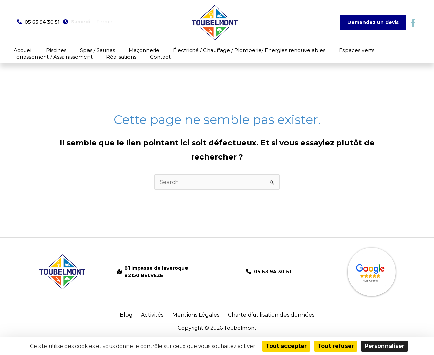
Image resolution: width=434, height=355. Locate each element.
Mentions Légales (195, 321)
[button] (38, 21)
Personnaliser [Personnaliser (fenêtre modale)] (384, 346)
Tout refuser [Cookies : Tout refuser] (335, 346)
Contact (55, 60)
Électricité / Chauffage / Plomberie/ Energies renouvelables (212, 50)
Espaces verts (311, 50)
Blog (135, 321)
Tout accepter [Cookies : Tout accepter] (286, 346)
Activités (156, 321)
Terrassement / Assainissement (373, 50)
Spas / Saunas (77, 50)
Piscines (44, 50)
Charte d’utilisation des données (264, 321)
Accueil (19, 50)
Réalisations (25, 60)
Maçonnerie (115, 50)
